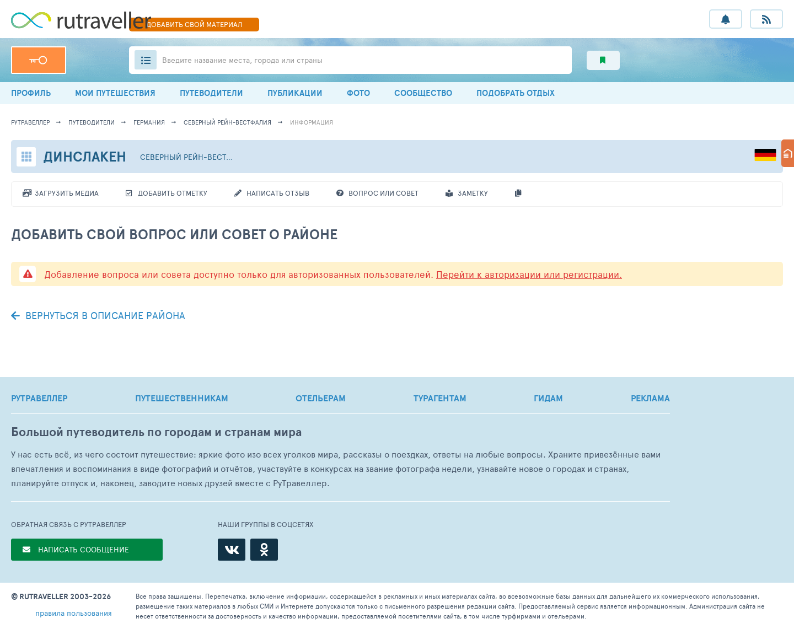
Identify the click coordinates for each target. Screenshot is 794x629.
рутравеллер (30, 122)
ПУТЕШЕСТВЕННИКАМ (181, 398)
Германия (149, 122)
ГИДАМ (548, 398)
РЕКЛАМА (650, 398)
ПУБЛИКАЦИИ (295, 93)
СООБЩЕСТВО (423, 93)
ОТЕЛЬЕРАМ (321, 398)
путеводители (91, 122)
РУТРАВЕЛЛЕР (39, 398)
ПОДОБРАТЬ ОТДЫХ (515, 93)
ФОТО (358, 93)
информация (311, 122)
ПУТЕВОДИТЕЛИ (211, 93)
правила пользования (73, 613)
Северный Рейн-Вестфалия (227, 122)
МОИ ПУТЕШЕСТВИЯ (115, 93)
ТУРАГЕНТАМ (440, 398)
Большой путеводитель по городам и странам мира (156, 432)
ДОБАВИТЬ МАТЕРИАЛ (194, 24)
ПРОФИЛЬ (31, 93)
